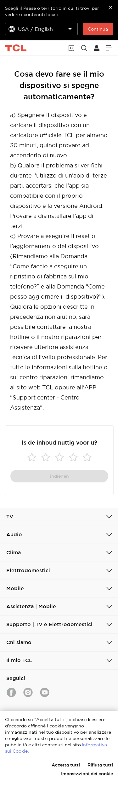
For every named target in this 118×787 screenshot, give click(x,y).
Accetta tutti (66, 765)
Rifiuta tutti (100, 765)
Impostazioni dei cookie (87, 774)
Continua (98, 29)
